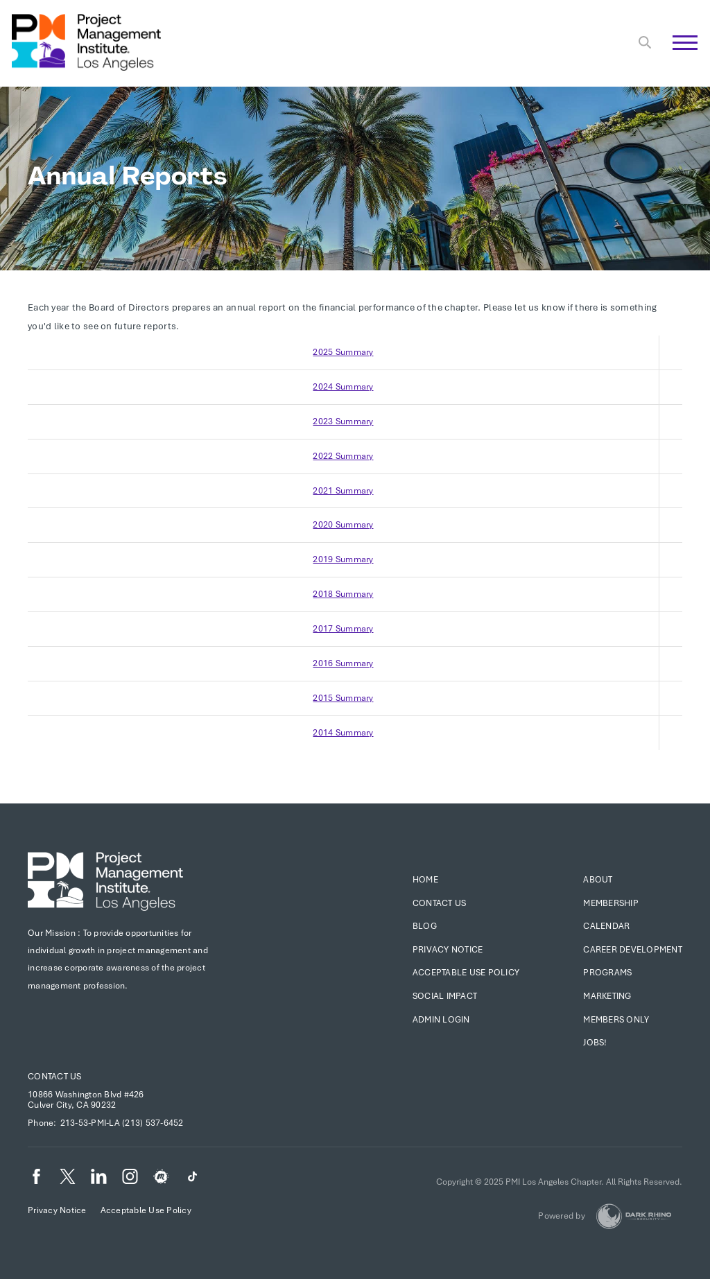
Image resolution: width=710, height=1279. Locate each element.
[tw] (67, 1176)
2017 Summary (343, 628)
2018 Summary (343, 594)
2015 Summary (343, 698)
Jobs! (595, 1042)
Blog (425, 926)
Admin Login (441, 1019)
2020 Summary (343, 524)
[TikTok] (192, 1176)
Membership (611, 903)
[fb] (36, 1176)
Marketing (607, 996)
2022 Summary (343, 456)
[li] (98, 1176)
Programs (607, 972)
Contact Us (440, 903)
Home (425, 879)
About (597, 879)
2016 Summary (343, 663)
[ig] (130, 1176)
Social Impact (445, 996)
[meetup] (161, 1176)
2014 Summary (343, 732)
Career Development (632, 949)
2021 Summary (343, 490)
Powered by (561, 1215)
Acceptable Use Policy (466, 972)
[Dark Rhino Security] (634, 1216)
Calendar (606, 926)
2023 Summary (343, 421)
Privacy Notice (448, 949)
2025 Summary (343, 352)
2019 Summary (343, 559)
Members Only (616, 1019)
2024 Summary (343, 386)
